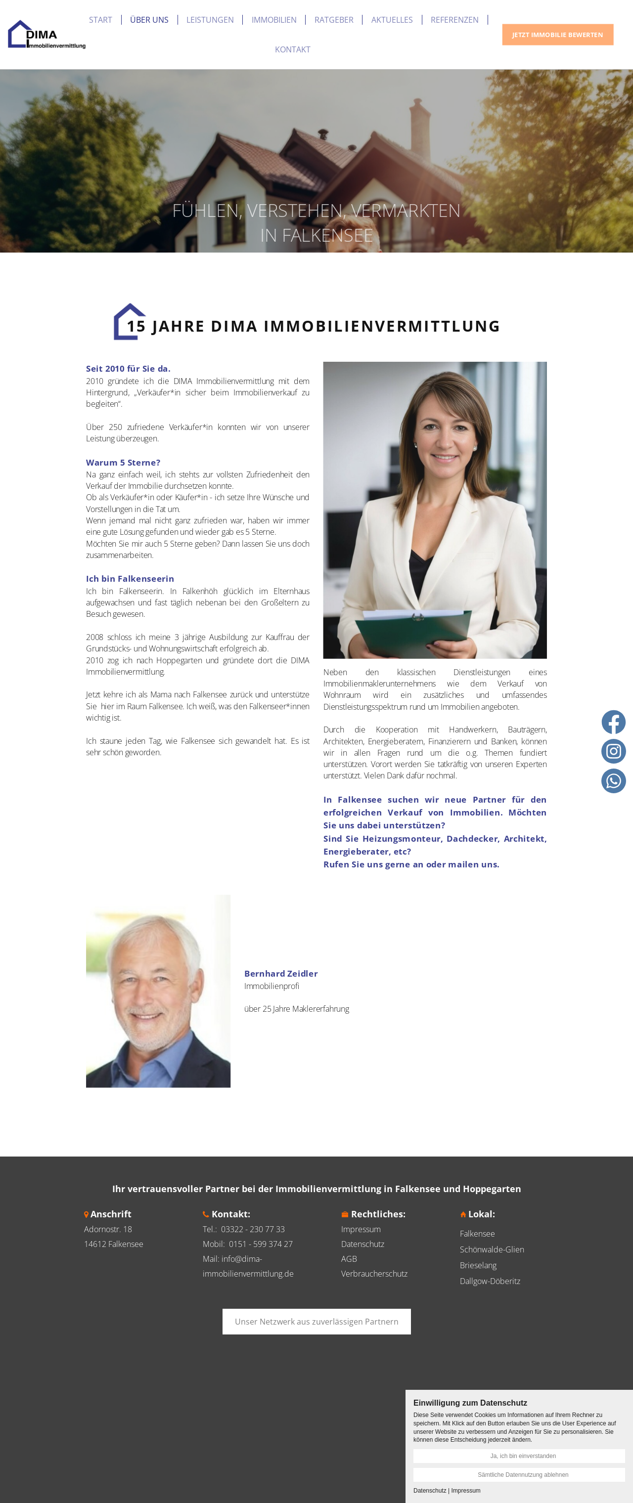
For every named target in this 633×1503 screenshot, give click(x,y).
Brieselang (478, 1265)
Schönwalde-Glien (492, 1249)
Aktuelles (392, 19)
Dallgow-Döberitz (490, 1281)
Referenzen (455, 19)
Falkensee (477, 1233)
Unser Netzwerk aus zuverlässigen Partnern (317, 1321)
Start (100, 19)
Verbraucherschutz (374, 1273)
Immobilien (274, 19)
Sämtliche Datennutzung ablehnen (523, 1474)
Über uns (149, 19)
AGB (349, 1258)
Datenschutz (362, 1244)
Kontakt (293, 49)
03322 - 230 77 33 (253, 1229)
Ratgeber (334, 19)
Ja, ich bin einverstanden (523, 1456)
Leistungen (210, 19)
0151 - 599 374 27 (261, 1244)
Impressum (361, 1229)
